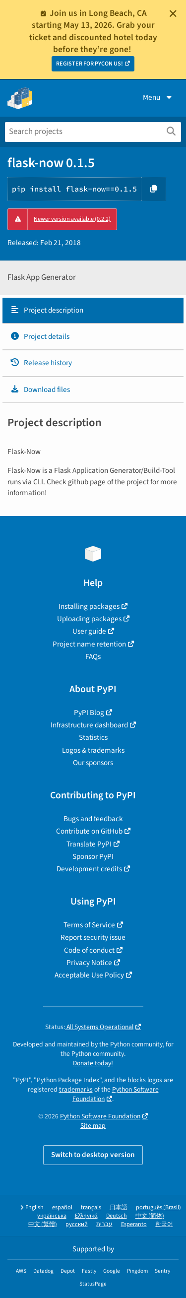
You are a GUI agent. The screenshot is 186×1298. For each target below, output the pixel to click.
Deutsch (116, 1216)
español (62, 1207)
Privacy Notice (89, 962)
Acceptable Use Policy (89, 975)
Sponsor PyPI (93, 856)
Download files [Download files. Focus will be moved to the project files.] (40, 389)
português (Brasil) (158, 1207)
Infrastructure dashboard (89, 724)
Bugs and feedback (93, 818)
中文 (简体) (149, 1216)
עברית (104, 1224)
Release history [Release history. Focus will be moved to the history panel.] (41, 362)
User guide (89, 631)
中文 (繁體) (42, 1224)
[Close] (173, 13)
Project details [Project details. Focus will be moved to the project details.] (39, 336)
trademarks (76, 1089)
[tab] (93, 311)
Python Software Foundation (100, 1116)
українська (51, 1216)
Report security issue (93, 937)
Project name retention (89, 644)
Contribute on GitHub (89, 831)
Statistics (93, 737)
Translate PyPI (89, 844)
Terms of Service (89, 924)
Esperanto (134, 1224)
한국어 (164, 1224)
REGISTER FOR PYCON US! (89, 64)
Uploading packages (89, 618)
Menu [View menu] (158, 97)
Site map (93, 1125)
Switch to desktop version (93, 1154)
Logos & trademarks (93, 750)
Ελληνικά (86, 1216)
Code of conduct (89, 950)
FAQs (93, 656)
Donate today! (93, 1063)
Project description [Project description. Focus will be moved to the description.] (46, 310)
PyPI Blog (89, 712)
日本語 (118, 1207)
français (91, 1207)
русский (76, 1224)
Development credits (89, 868)
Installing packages (89, 606)
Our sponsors (93, 762)
